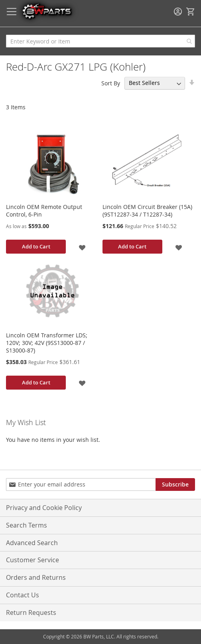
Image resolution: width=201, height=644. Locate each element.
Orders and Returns (36, 577)
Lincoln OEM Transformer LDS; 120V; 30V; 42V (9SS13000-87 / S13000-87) (46, 342)
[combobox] (100, 41)
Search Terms (26, 525)
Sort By (110, 83)
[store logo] (47, 11)
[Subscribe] (175, 484)
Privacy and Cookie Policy (44, 507)
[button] (82, 247)
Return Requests (31, 612)
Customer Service (32, 559)
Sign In (177, 11)
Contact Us (22, 595)
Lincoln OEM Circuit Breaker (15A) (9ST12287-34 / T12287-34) (147, 210)
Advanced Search (32, 542)
